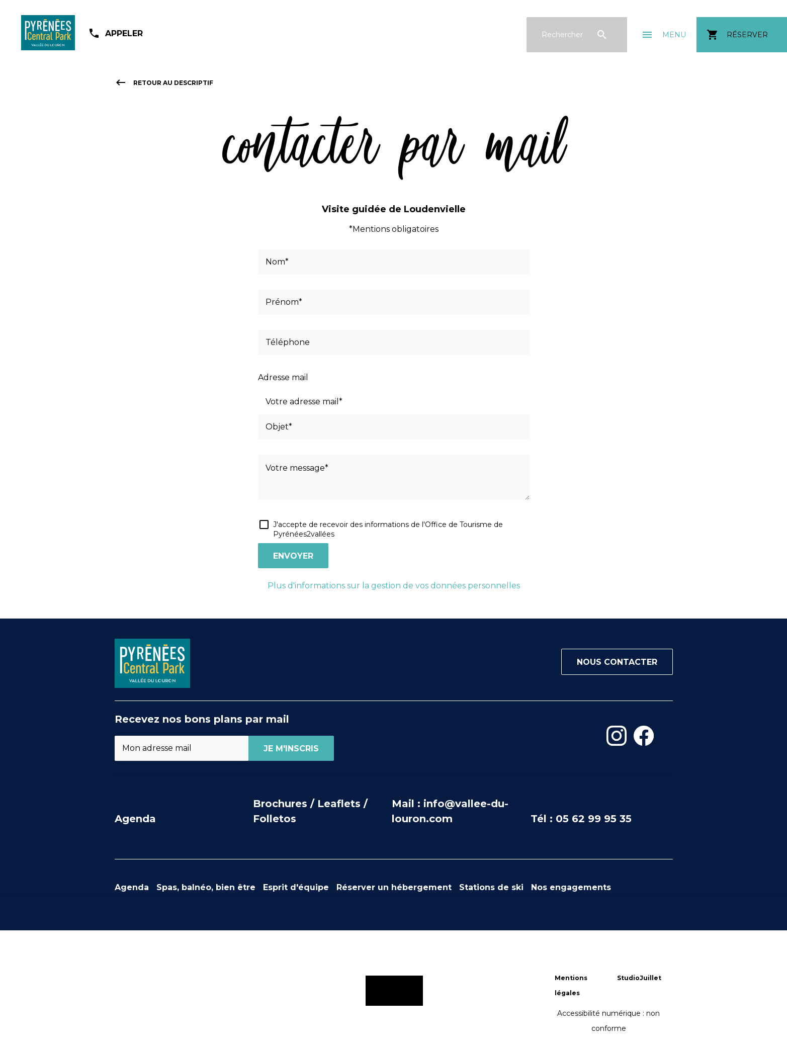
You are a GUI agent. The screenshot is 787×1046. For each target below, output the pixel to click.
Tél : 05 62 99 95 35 (581, 819)
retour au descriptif (164, 82)
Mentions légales (571, 985)
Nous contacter (617, 662)
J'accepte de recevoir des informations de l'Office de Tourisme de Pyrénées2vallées (388, 529)
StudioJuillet (639, 978)
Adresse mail (283, 377)
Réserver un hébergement (394, 887)
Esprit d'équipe (296, 887)
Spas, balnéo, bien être (205, 887)
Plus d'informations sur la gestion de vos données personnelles (394, 585)
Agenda (135, 819)
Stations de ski (491, 887)
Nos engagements (571, 887)
